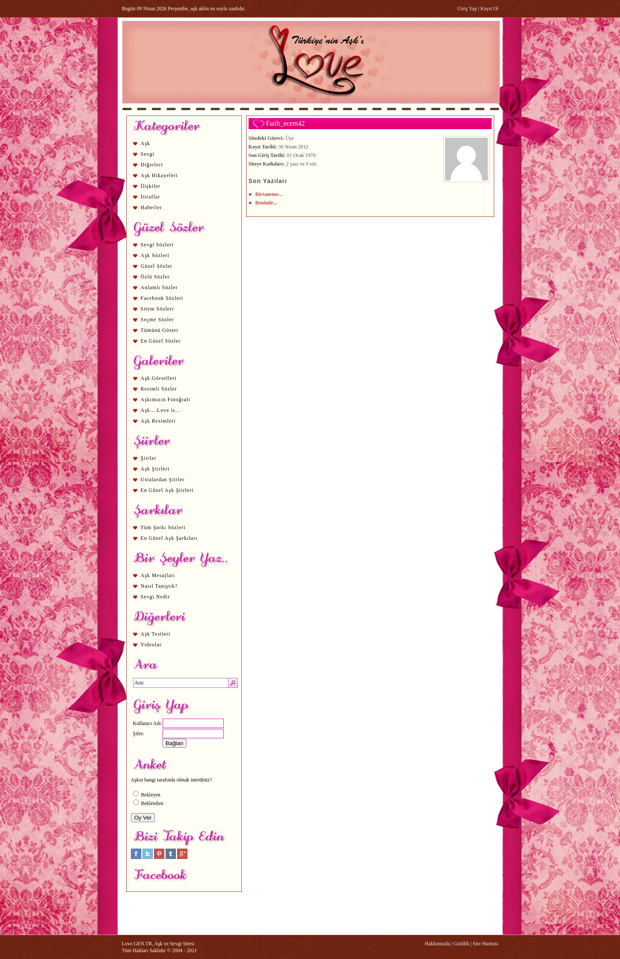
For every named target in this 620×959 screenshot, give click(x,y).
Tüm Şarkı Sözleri (163, 527)
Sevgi (147, 154)
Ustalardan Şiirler (163, 479)
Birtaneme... (268, 194)
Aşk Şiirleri (155, 469)
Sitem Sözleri (157, 309)
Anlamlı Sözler (159, 287)
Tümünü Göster (160, 330)
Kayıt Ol (489, 9)
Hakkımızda (437, 944)
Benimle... (266, 203)
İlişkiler (150, 186)
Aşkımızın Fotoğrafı (166, 400)
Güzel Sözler (156, 266)
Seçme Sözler (157, 320)
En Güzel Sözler (161, 341)
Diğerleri (152, 165)
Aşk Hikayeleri (159, 175)
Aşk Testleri (156, 634)
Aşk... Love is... (161, 410)
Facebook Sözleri (162, 298)
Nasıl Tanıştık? (159, 586)
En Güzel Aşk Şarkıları (169, 538)
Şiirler (149, 458)
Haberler (151, 207)
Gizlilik (461, 944)
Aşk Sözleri (155, 255)
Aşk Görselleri (159, 378)
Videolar (151, 645)
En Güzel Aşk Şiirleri (167, 490)
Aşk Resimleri (158, 421)
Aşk (145, 143)
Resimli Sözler (159, 389)
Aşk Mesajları (158, 575)
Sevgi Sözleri (157, 245)
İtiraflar (150, 197)
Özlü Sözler (155, 277)
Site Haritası (485, 944)
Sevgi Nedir (155, 597)
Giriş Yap (467, 9)
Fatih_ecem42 (285, 123)
